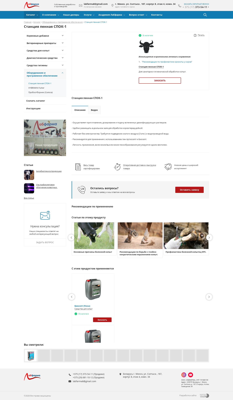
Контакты (156, 14)
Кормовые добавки (38, 35)
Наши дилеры (71, 14)
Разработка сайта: (188, 395)
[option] (94, 238)
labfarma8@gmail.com (84, 381)
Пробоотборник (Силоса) (40, 92)
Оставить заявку (189, 189)
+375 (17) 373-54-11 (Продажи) (88, 374)
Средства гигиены (37, 65)
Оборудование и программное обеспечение (62, 22)
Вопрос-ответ (136, 14)
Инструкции (33, 108)
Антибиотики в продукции (49, 171)
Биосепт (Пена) (82, 305)
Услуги (88, 14)
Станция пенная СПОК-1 (39, 83)
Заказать (160, 80)
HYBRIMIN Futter (36, 87)
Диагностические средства (42, 57)
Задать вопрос (45, 242)
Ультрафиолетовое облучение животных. (46, 186)
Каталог (30, 14)
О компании (49, 14)
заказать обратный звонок (196, 4)
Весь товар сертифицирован (91, 167)
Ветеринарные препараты (41, 43)
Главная (27, 22)
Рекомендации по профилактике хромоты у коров (167, 61)
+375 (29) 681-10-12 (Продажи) (88, 377)
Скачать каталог (35, 100)
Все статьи (29, 198)
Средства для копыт (38, 50)
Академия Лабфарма (110, 14)
